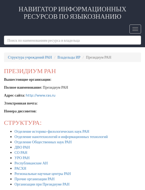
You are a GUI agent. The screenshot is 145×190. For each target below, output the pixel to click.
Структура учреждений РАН (30, 57)
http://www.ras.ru (40, 95)
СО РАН (20, 152)
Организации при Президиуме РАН (42, 184)
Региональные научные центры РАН (42, 173)
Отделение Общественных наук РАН (43, 142)
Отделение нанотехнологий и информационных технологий (61, 136)
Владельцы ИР (68, 57)
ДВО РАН (22, 147)
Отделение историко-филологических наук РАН (51, 131)
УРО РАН (22, 157)
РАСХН (20, 168)
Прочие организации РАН (34, 179)
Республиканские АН (31, 163)
